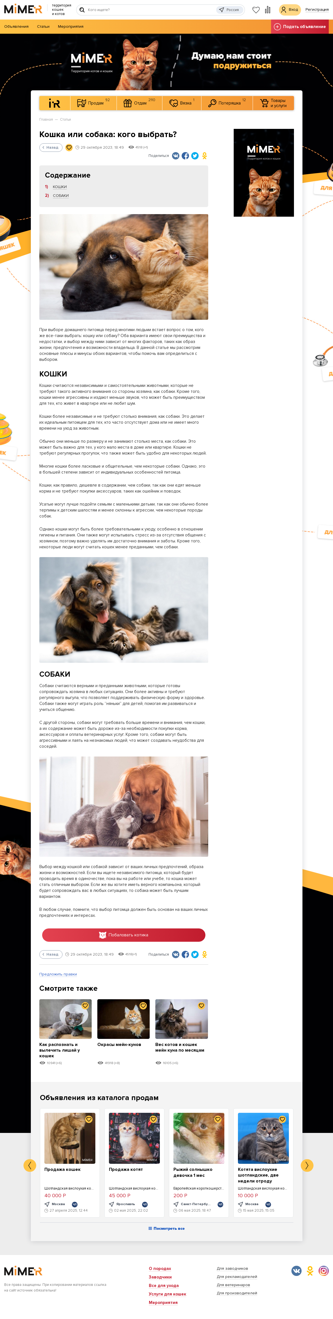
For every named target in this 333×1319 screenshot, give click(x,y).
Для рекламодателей (237, 1276)
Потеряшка (227, 102)
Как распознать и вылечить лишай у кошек (61, 1051)
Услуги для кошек (167, 1294)
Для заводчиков (232, 1268)
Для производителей (237, 1293)
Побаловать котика (124, 935)
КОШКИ (60, 186)
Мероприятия (70, 26)
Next (307, 1166)
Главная (46, 119)
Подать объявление (300, 26)
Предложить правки (58, 975)
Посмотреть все (167, 1229)
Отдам (139, 102)
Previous (29, 1166)
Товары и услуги (273, 103)
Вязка (181, 102)
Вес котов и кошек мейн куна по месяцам (177, 1051)
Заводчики (160, 1277)
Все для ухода (164, 1285)
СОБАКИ (61, 195)
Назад (50, 147)
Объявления (16, 26)
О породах (160, 1268)
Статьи (43, 26)
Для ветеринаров (233, 1284)
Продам (93, 102)
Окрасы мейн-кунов (120, 1045)
